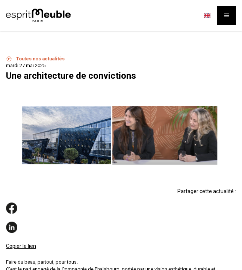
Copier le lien (21, 246)
